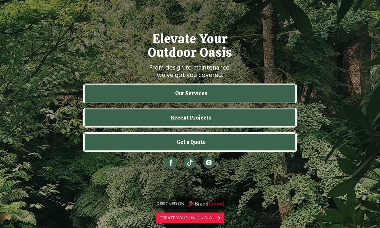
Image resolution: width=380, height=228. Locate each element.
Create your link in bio (190, 217)
